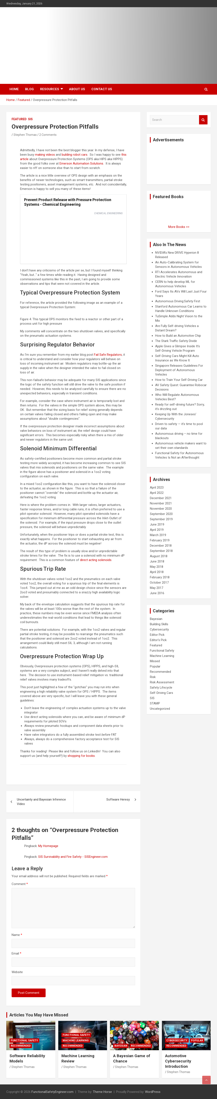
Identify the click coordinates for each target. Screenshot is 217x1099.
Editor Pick (157, 635)
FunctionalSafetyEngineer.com (52, 1092)
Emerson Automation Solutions (81, 163)
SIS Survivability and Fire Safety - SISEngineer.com (73, 857)
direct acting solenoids (95, 560)
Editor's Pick (158, 640)
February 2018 (160, 577)
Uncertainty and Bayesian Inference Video (41, 802)
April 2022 (157, 493)
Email (16, 953)
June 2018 (157, 561)
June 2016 (157, 593)
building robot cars (74, 155)
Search (203, 120)
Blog (29, 89)
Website (17, 972)
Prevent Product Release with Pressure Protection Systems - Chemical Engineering (67, 202)
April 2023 (157, 487)
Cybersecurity (159, 629)
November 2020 (161, 509)
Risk (153, 677)
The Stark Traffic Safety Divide (176, 341)
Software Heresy (118, 799)
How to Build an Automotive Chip (178, 336)
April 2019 (157, 530)
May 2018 (156, 567)
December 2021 (161, 498)
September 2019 (161, 519)
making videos (45, 155)
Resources (49, 89)
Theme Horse (102, 1092)
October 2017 (159, 582)
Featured (19, 119)
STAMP (155, 703)
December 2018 (161, 545)
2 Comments (48, 134)
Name (17, 935)
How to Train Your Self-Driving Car (179, 380)
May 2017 (156, 588)
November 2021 (161, 503)
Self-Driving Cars (161, 693)
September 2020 (161, 514)
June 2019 (157, 524)
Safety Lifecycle (161, 687)
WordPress (152, 1092)
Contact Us (101, 89)
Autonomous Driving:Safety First (177, 301)
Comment (20, 884)
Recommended (160, 672)
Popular (155, 666)
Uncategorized (160, 709)
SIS (30, 119)
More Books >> (178, 227)
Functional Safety (162, 650)
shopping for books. (81, 756)
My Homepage (48, 846)
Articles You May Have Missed (38, 1014)
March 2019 (158, 535)
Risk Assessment (162, 682)
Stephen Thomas (25, 134)
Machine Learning (162, 656)
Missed (155, 661)
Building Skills (159, 624)
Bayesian (156, 619)
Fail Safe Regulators (108, 355)
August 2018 (158, 556)
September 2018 (161, 551)
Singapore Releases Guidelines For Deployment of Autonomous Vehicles (179, 370)
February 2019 (160, 540)
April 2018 (157, 572)
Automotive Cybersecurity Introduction (178, 1061)
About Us (77, 89)
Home (14, 89)
